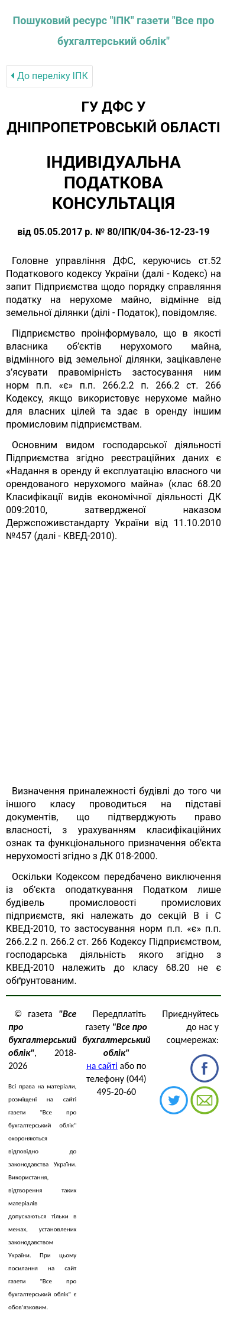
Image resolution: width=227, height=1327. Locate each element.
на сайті (102, 1065)
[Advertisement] (113, 663)
